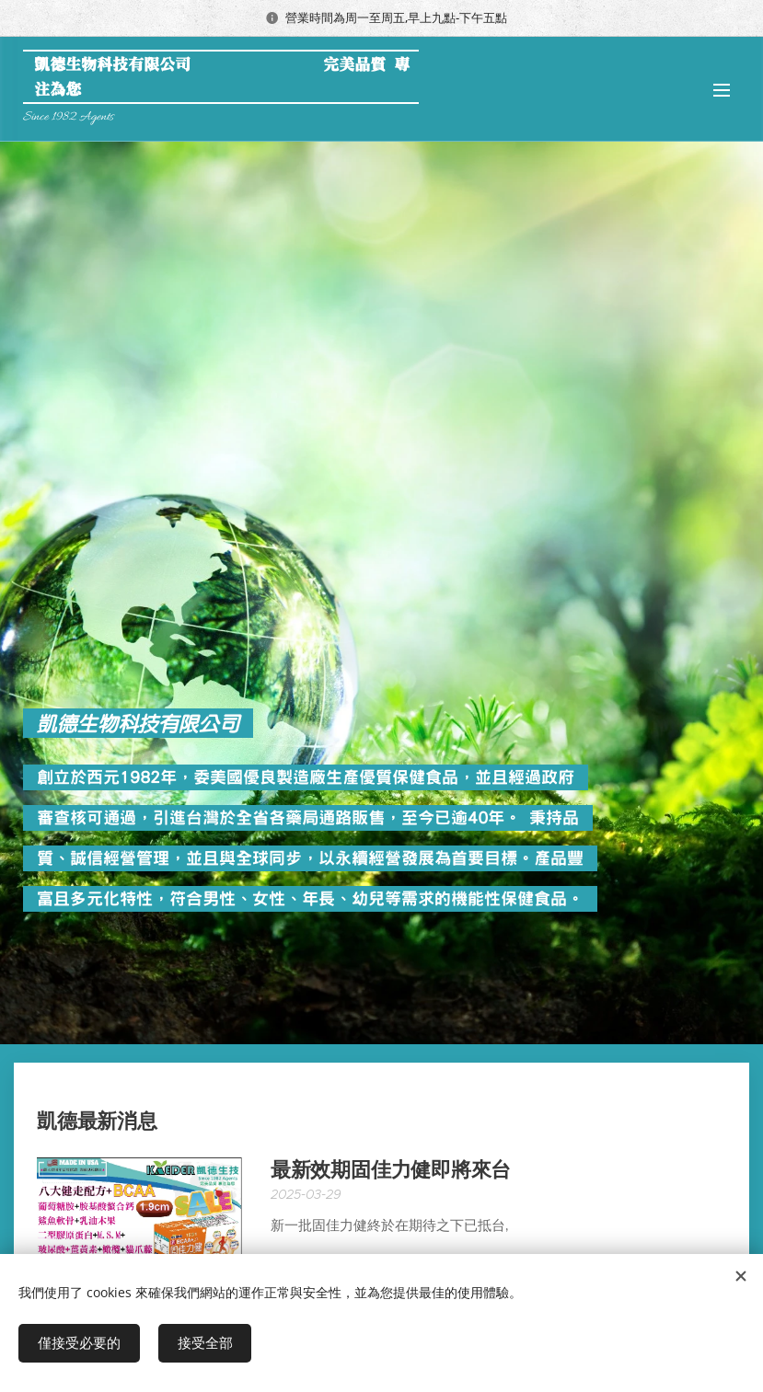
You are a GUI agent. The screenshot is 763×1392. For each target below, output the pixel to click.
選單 (721, 90)
